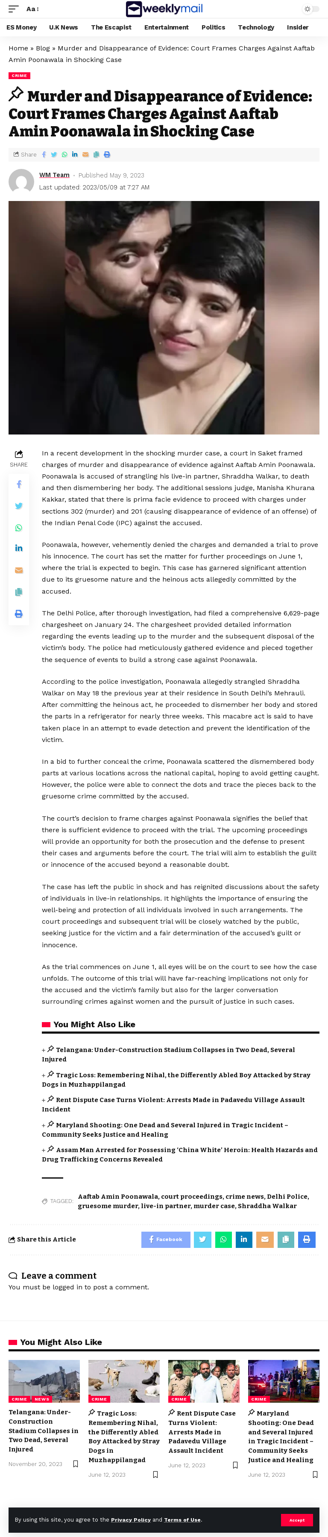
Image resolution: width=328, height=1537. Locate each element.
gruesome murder (108, 1206)
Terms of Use (184, 1519)
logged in (67, 1288)
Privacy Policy (131, 1519)
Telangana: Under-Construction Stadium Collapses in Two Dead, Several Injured (44, 1431)
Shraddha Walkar (267, 1206)
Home (18, 48)
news (42, 1400)
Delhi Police (287, 1196)
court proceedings (192, 1196)
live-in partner (165, 1206)
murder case (214, 1206)
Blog (43, 48)
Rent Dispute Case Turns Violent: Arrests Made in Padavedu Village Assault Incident (202, 1432)
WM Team (55, 175)
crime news (245, 1196)
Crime (19, 75)
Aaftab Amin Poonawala (118, 1196)
